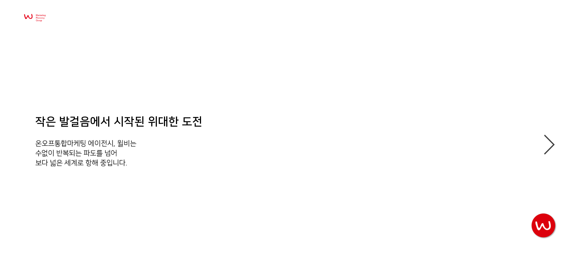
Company (486, 21)
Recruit (540, 21)
